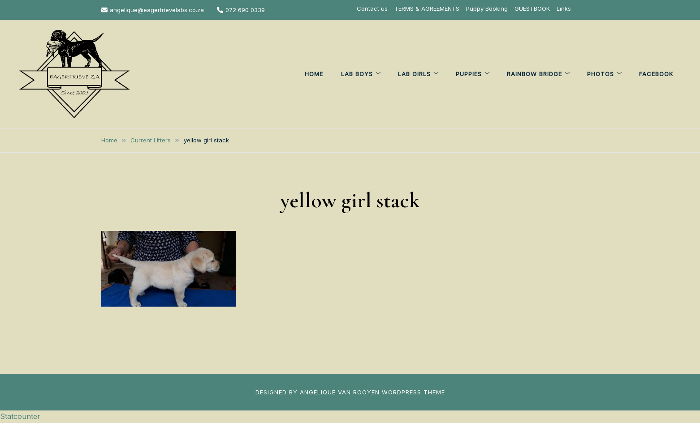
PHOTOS (600, 73)
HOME (314, 73)
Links (564, 8)
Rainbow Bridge (534, 73)
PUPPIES (469, 73)
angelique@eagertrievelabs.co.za (152, 9)
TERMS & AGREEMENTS (426, 8)
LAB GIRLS (414, 73)
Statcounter (20, 416)
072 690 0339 (241, 9)
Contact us (372, 8)
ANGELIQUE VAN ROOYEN (340, 392)
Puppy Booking (487, 8)
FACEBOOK (656, 73)
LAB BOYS (357, 73)
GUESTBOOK (532, 8)
